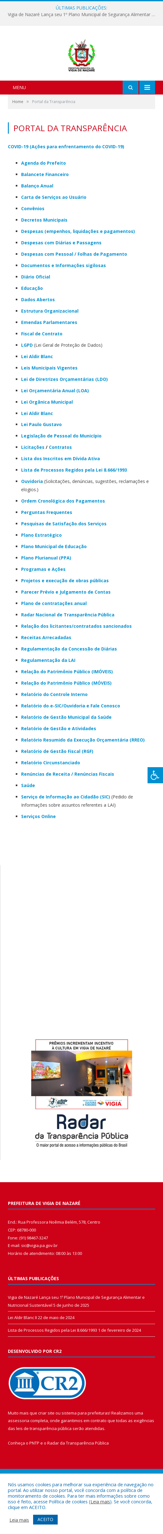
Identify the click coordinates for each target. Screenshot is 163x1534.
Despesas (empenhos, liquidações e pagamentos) (78, 264)
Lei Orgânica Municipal (47, 435)
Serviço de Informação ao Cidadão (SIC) (65, 830)
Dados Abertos (38, 333)
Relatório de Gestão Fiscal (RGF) (57, 784)
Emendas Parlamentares (49, 355)
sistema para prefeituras (85, 1446)
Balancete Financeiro (45, 208)
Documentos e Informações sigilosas (63, 299)
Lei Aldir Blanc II (22, 1351)
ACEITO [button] (45, 1519)
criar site (46, 1446)
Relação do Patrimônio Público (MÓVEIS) (66, 716)
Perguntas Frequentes (46, 545)
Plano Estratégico (41, 568)
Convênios (32, 242)
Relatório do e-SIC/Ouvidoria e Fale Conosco (70, 739)
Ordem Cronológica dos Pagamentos (63, 534)
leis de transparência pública (44, 1461)
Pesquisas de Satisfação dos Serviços (64, 557)
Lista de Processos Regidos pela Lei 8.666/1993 (74, 503)
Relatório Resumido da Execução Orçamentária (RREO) (83, 773)
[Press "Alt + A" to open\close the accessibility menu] (155, 775)
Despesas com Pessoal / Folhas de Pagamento (74, 287)
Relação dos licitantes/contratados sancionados (76, 659)
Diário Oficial (35, 310)
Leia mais (100, 1501)
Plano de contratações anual (54, 636)
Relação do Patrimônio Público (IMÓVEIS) (67, 705)
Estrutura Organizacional (50, 344)
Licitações (32, 481)
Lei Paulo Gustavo (41, 458)
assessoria (18, 1454)
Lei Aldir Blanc (37, 446)
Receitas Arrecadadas (46, 671)
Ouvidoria (32, 515)
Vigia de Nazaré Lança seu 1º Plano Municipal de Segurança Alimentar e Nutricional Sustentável (83, 14)
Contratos (60, 481)
